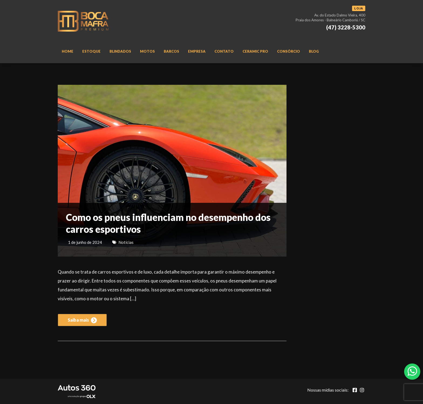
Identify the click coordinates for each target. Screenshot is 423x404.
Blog (314, 51)
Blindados (120, 51)
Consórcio (288, 51)
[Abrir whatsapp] (412, 371)
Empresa (197, 51)
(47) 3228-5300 (345, 27)
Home (67, 51)
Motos (147, 51)
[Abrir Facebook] (355, 389)
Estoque (91, 51)
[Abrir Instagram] (362, 389)
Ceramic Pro (255, 51)
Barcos (171, 51)
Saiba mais (82, 320)
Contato (224, 51)
